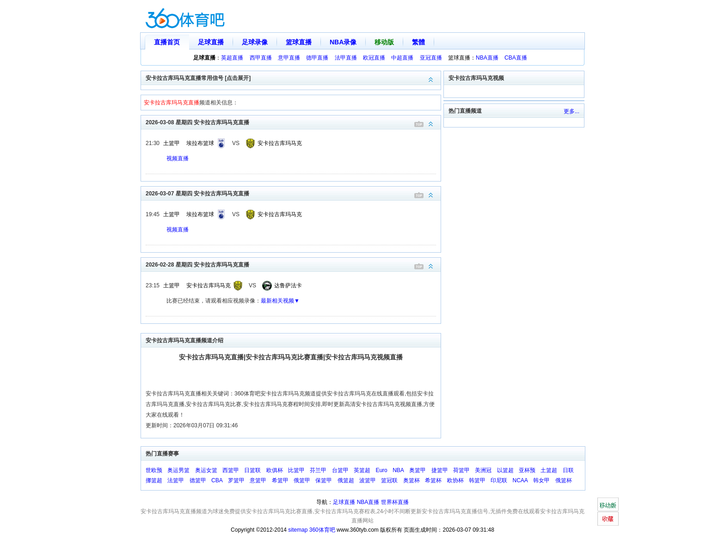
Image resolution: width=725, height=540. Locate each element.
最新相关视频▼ (280, 300)
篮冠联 (389, 480)
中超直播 (402, 58)
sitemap (297, 530)
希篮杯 (433, 480)
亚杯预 (527, 470)
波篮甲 (367, 480)
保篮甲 (323, 480)
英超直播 (232, 58)
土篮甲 (171, 143)
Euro (381, 470)
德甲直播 (317, 58)
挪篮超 (154, 480)
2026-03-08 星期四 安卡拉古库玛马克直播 (293, 121)
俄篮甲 (302, 480)
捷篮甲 (439, 470)
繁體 (418, 42)
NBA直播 (487, 58)
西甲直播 (261, 58)
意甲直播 (289, 58)
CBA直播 (515, 58)
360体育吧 (322, 530)
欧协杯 (455, 480)
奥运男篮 (178, 470)
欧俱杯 (274, 470)
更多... (571, 111)
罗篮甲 (236, 480)
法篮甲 (175, 480)
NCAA (520, 480)
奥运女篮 (206, 470)
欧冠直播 (374, 58)
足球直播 (211, 42)
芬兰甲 (318, 470)
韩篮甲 (477, 480)
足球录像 (255, 42)
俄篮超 (346, 480)
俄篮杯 (563, 480)
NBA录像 (343, 42)
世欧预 (154, 470)
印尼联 (499, 480)
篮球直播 (299, 42)
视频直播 (177, 158)
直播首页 (167, 42)
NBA (398, 470)
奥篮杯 (411, 480)
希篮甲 (280, 480)
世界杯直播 (395, 502)
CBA (217, 480)
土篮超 (549, 470)
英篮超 (362, 470)
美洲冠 (483, 470)
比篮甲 (296, 470)
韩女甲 (541, 480)
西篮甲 (230, 470)
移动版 (384, 42)
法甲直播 (346, 58)
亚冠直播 (431, 58)
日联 (568, 470)
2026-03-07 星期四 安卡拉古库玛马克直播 (293, 193)
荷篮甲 (461, 470)
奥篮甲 (417, 470)
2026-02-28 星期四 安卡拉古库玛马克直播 (293, 264)
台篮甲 (340, 470)
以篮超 (505, 470)
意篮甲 (258, 480)
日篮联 (252, 470)
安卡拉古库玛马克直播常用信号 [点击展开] (293, 77)
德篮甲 (198, 480)
